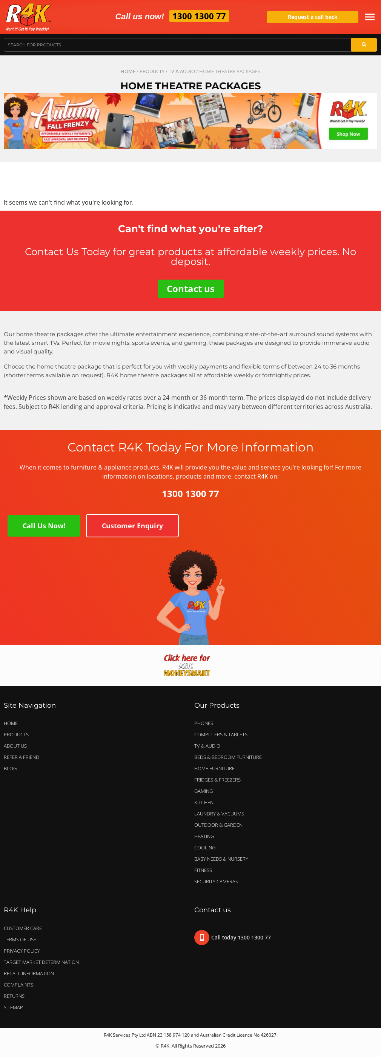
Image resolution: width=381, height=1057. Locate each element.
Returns (14, 996)
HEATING (204, 836)
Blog (10, 768)
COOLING (204, 847)
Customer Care (23, 928)
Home (128, 71)
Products (152, 71)
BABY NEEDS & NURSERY (221, 858)
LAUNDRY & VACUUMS (221, 813)
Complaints (18, 984)
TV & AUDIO (182, 71)
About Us (15, 745)
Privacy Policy (22, 950)
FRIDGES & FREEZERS (217, 779)
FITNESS (203, 870)
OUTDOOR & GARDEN (220, 825)
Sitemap (13, 1007)
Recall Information (29, 973)
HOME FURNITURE (214, 768)
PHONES (205, 723)
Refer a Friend (21, 757)
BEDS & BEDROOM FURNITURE (230, 757)
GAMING (203, 791)
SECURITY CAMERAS (216, 881)
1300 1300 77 (199, 15)
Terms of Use (20, 939)
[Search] (364, 45)
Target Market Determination (41, 962)
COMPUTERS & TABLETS (222, 734)
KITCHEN (204, 802)
